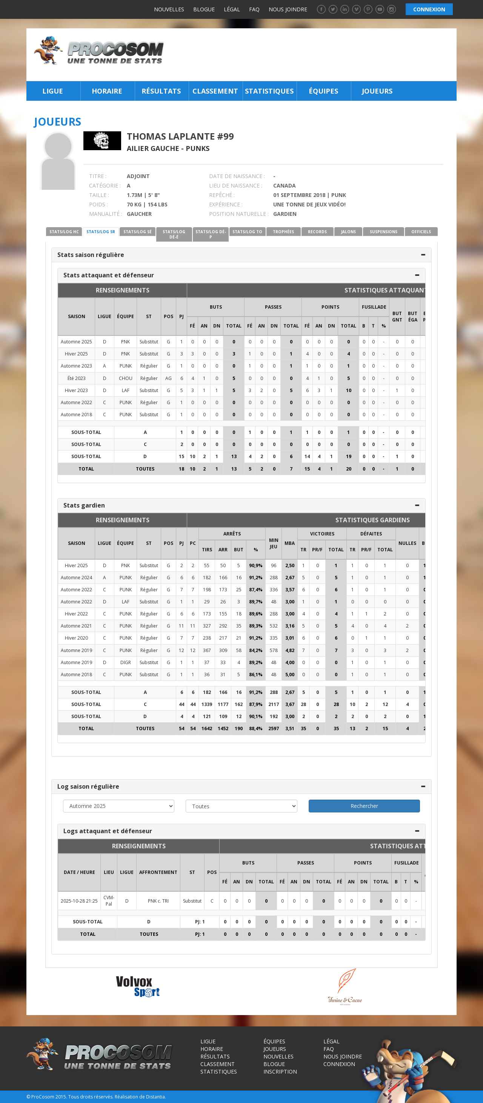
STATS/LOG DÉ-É (174, 234)
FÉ (192, 326)
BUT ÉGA (412, 316)
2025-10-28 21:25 (79, 901)
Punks (197, 148)
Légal (232, 9)
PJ (181, 316)
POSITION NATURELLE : (239, 213)
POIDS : (98, 204)
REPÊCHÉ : (222, 194)
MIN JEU (273, 543)
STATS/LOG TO (247, 231)
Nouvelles (169, 9)
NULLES (407, 543)
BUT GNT (397, 316)
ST (149, 316)
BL (425, 543)
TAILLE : (99, 194)
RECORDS (317, 231)
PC (193, 543)
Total (234, 326)
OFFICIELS (421, 231)
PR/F (317, 549)
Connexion (339, 1064)
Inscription (280, 1071)
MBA (290, 543)
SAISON (76, 316)
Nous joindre (288, 9)
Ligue (52, 90)
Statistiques (269, 90)
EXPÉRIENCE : (226, 204)
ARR (223, 549)
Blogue (204, 9)
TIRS (207, 549)
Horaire (107, 90)
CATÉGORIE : (105, 185)
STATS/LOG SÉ (137, 231)
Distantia (155, 1097)
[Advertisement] (312, 55)
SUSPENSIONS (383, 231)
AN (204, 326)
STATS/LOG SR (100, 231)
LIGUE (104, 316)
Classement (215, 90)
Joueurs (377, 90)
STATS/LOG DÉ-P (210, 234)
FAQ (254, 9)
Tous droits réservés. (91, 1097)
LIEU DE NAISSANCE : (235, 185)
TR (303, 549)
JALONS (348, 231)
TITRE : (97, 176)
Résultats (161, 90)
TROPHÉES (283, 231)
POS (168, 316)
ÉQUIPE (125, 316)
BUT (238, 549)
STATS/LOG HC (64, 231)
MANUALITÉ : (105, 213)
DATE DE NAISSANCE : (237, 176)
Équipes (323, 90)
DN (216, 326)
